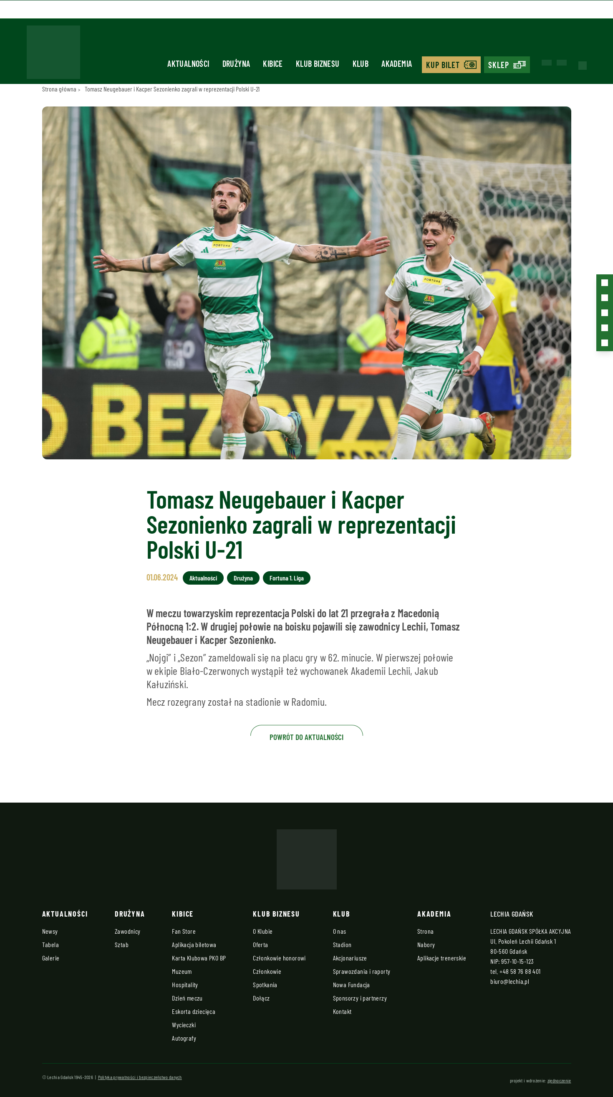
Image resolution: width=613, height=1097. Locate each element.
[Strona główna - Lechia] (53, 54)
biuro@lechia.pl (509, 981)
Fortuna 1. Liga (287, 578)
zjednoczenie (559, 1080)
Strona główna (59, 89)
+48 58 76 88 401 (519, 971)
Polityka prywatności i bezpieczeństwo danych (140, 1077)
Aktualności (188, 63)
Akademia (396, 63)
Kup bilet (443, 65)
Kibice (273, 63)
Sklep (498, 65)
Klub (361, 63)
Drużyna (236, 63)
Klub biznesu (318, 63)
